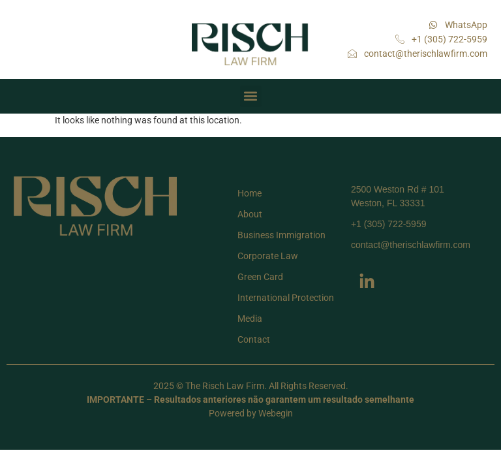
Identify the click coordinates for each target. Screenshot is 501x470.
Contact (253, 339)
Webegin (275, 413)
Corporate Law (267, 256)
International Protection (285, 297)
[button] (251, 96)
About (249, 214)
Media (249, 318)
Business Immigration (281, 235)
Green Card (260, 277)
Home (249, 193)
